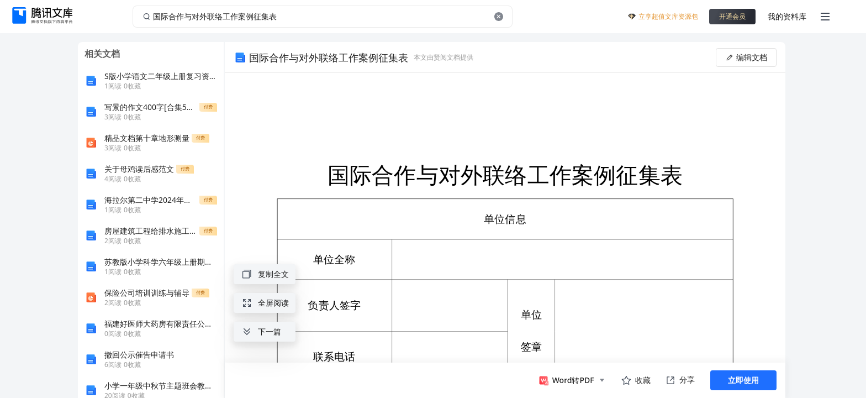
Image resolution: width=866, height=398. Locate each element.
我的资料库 (787, 16)
